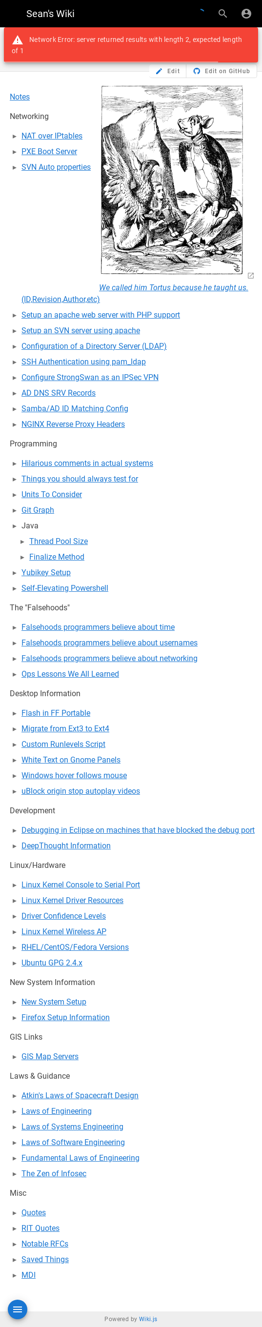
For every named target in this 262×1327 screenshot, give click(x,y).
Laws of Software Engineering (73, 1142)
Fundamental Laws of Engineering (80, 1158)
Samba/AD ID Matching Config (74, 408)
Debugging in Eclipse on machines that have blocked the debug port (138, 830)
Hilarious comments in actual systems (87, 463)
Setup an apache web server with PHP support (100, 315)
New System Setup (53, 1001)
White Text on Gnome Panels (71, 759)
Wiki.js (148, 1319)
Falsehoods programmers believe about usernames (109, 642)
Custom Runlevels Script (63, 744)
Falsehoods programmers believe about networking (109, 658)
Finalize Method (56, 557)
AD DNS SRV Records (58, 393)
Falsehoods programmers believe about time (98, 627)
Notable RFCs (44, 1243)
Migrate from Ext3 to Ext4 (65, 728)
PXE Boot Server (49, 151)
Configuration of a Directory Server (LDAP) (94, 346)
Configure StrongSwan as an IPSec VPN (90, 377)
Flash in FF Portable (55, 713)
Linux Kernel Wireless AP (63, 931)
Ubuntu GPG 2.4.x (51, 962)
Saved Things (45, 1259)
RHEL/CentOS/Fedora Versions (75, 947)
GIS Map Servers (50, 1056)
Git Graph (37, 510)
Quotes (33, 1212)
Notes (20, 96)
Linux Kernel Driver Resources (72, 900)
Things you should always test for (79, 478)
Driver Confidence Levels (63, 916)
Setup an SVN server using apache (80, 330)
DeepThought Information (66, 845)
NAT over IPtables (51, 136)
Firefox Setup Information (65, 1017)
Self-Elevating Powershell (64, 588)
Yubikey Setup (46, 572)
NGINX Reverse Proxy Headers (73, 424)
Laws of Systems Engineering (72, 1126)
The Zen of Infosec (53, 1173)
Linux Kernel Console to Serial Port (80, 884)
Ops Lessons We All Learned (70, 674)
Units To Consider (51, 494)
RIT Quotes (40, 1228)
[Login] (246, 13)
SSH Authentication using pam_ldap (83, 361)
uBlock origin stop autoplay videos (80, 791)
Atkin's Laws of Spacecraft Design (80, 1095)
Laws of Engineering (56, 1111)
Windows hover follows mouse (74, 775)
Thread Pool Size (58, 541)
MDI (28, 1275)
